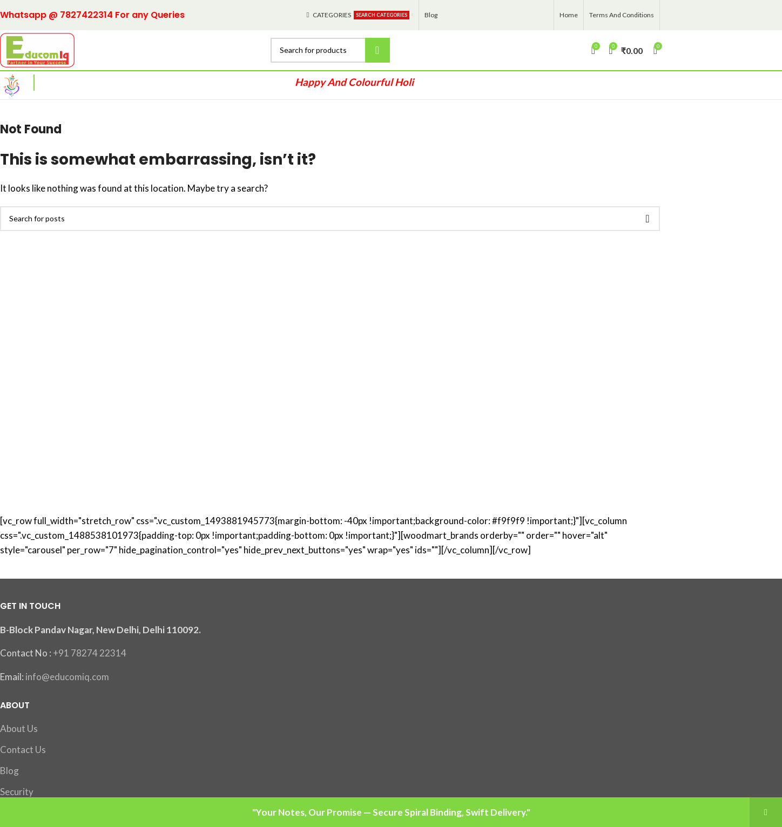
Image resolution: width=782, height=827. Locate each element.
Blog (9, 770)
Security (16, 791)
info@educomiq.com (67, 677)
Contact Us (23, 750)
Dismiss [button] (766, 812)
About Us (19, 729)
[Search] (330, 50)
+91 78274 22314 (89, 653)
